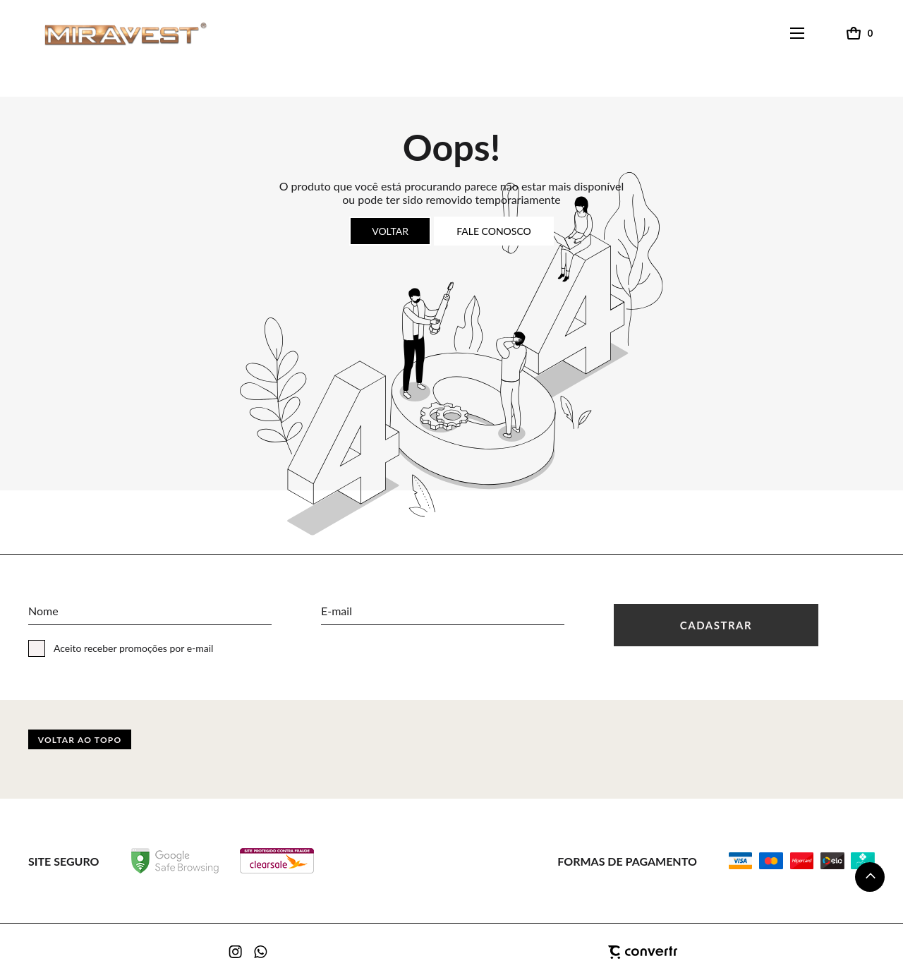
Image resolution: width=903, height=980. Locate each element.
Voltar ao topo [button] (80, 739)
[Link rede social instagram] (236, 951)
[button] (870, 877)
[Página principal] (112, 33)
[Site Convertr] (571, 952)
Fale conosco (493, 231)
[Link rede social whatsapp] (261, 951)
